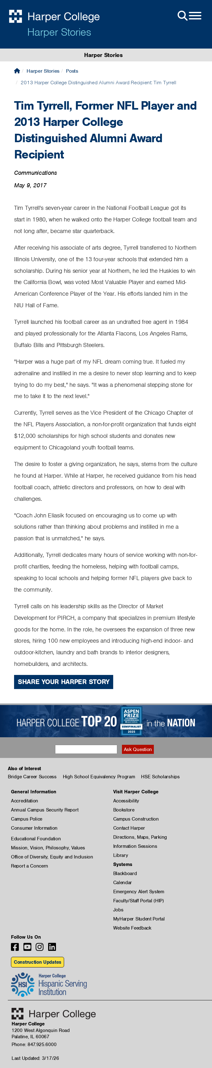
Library (120, 855)
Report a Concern (29, 866)
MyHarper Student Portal (139, 919)
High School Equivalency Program (99, 777)
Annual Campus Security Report (44, 810)
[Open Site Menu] (189, 16)
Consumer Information (34, 828)
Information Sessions (135, 846)
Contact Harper (129, 828)
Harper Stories (59, 32)
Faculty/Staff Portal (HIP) (138, 901)
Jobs (118, 910)
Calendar (122, 882)
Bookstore (123, 810)
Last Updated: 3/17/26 (35, 1058)
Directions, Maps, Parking (140, 837)
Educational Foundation (36, 839)
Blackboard (125, 873)
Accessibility (126, 801)
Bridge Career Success (32, 777)
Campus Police (26, 819)
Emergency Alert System (138, 892)
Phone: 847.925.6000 (34, 1044)
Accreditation (24, 801)
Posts (72, 71)
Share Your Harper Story (63, 681)
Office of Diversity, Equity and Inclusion (52, 857)
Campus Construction (136, 819)
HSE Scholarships (160, 777)
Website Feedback (132, 928)
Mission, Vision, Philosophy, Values (48, 848)
